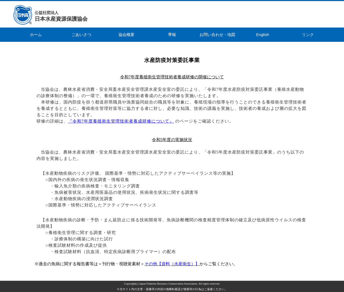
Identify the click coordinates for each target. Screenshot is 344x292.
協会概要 (126, 34)
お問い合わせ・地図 (217, 34)
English (262, 34)
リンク (308, 34)
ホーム (36, 34)
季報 (172, 34)
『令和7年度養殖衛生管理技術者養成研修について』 (121, 121)
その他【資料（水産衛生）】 (172, 264)
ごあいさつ (81, 34)
